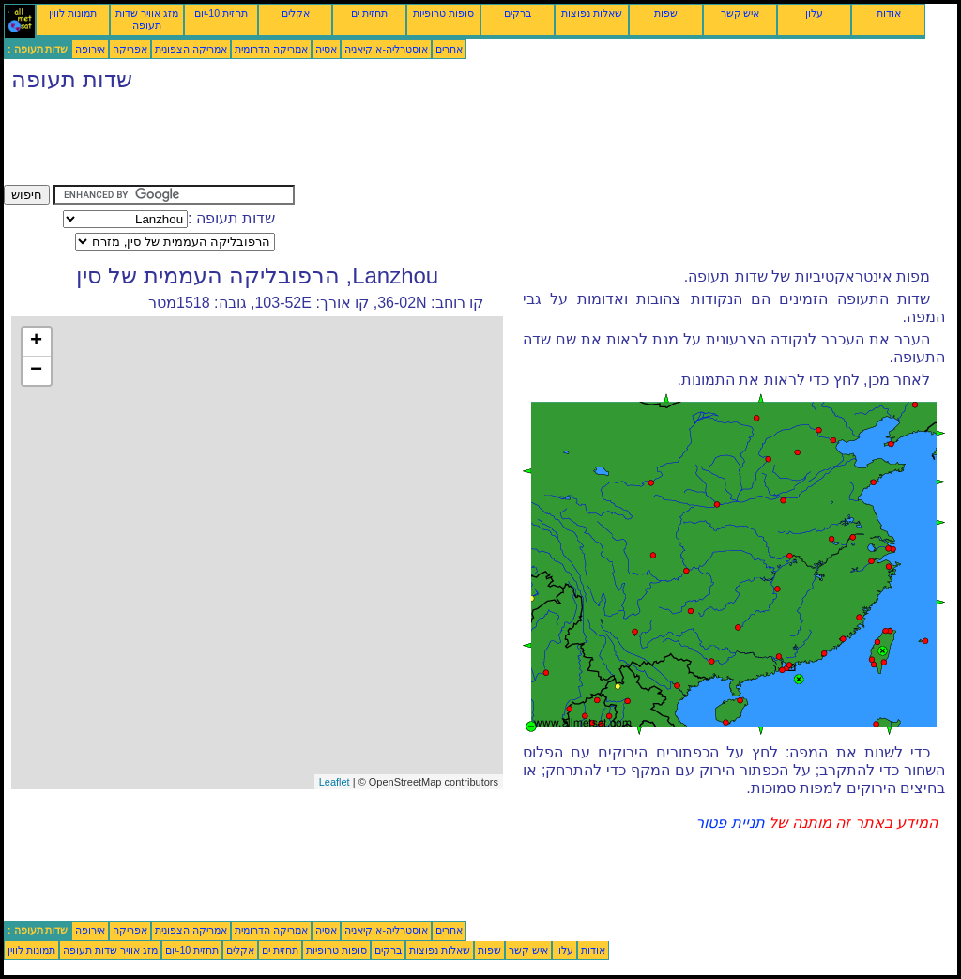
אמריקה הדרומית (271, 48)
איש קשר (740, 13)
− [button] (36, 371)
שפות (666, 13)
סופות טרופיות (443, 13)
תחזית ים (369, 13)
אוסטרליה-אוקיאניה (386, 48)
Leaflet (334, 782)
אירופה (90, 48)
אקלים (296, 13)
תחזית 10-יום (221, 13)
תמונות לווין (73, 13)
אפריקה (130, 48)
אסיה (326, 48)
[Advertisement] (345, 142)
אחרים (449, 48)
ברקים (517, 13)
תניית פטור (729, 823)
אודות (889, 13)
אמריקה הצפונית (191, 48)
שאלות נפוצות (591, 13)
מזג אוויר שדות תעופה (146, 19)
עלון (814, 13)
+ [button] (36, 342)
